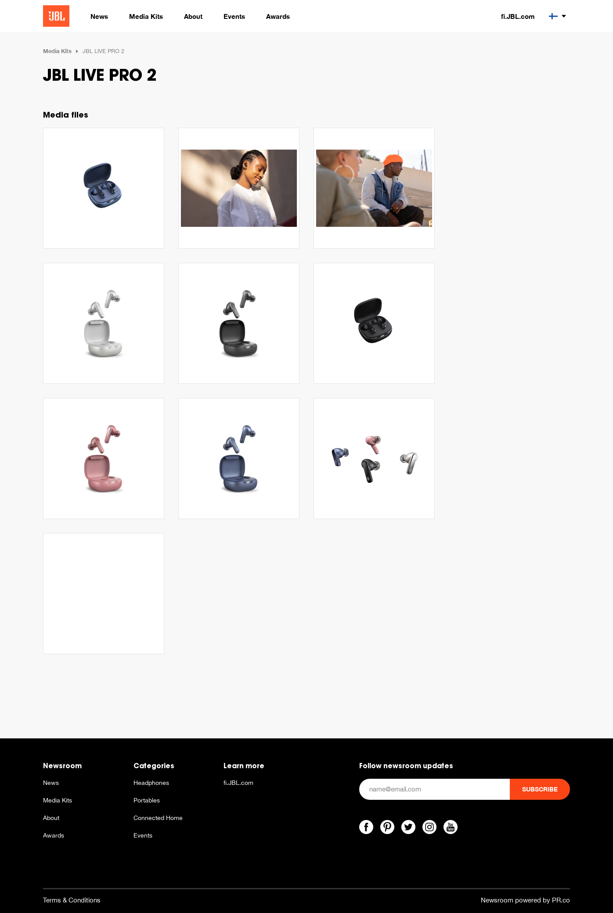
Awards (53, 835)
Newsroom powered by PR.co (525, 900)
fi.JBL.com (518, 16)
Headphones (151, 782)
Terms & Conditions (72, 900)
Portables (146, 800)
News (51, 782)
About (51, 817)
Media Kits (57, 50)
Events (142, 835)
